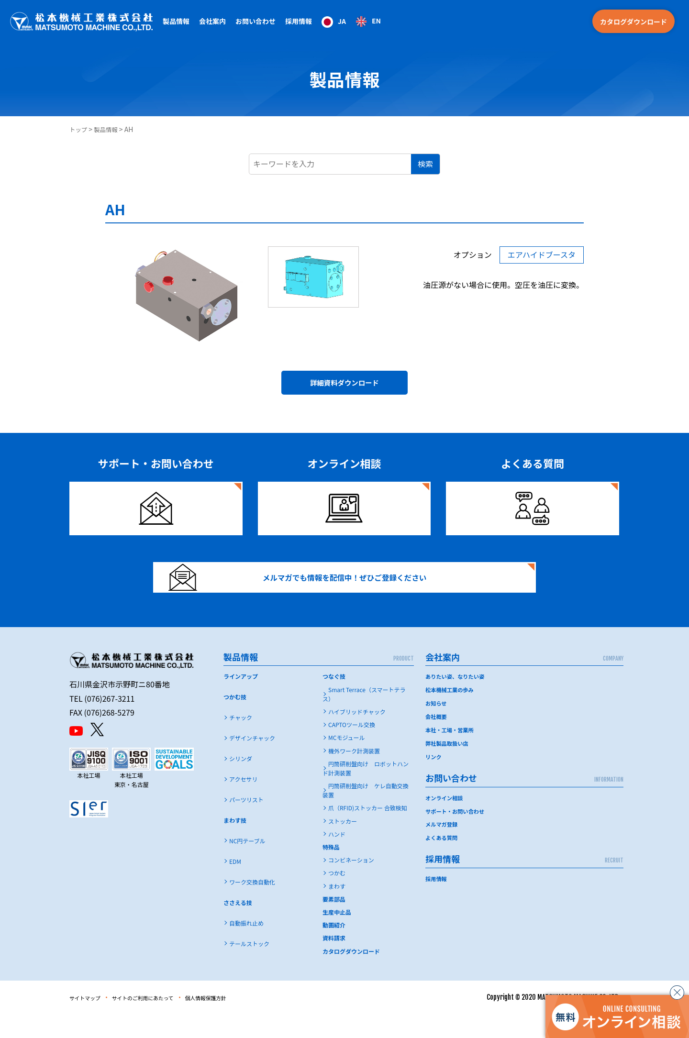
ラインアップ (240, 700)
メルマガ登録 (442, 845)
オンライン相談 (445, 819)
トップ (79, 129)
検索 (425, 163)
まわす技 (234, 844)
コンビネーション (351, 884)
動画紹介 (333, 949)
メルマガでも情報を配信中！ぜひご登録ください (314, 592)
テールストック (249, 967)
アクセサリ (243, 803)
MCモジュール (346, 761)
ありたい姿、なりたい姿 (457, 700)
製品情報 (109, 129)
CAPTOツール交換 (351, 748)
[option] (368, 21)
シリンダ (240, 782)
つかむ (336, 897)
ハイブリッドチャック (357, 735)
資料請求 (333, 962)
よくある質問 (442, 858)
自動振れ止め (246, 947)
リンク (434, 778)
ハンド (336, 858)
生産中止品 (336, 936)
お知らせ (436, 726)
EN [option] (376, 20)
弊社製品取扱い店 (448, 765)
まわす (336, 910)
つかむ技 (234, 721)
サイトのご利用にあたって (161, 1021)
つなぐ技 (333, 700)
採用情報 (298, 21)
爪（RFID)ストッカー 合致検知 (367, 832)
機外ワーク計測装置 (354, 774)
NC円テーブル (247, 865)
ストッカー (342, 845)
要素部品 (333, 923)
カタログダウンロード (633, 21)
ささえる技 (237, 926)
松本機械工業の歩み (451, 713)
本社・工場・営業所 (451, 752)
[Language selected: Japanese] (351, 21)
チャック (240, 741)
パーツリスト (246, 823)
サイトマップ (89, 1021)
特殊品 (331, 871)
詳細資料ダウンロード (344, 386)
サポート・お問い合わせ (457, 832)
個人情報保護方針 (239, 1021)
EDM (235, 885)
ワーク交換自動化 (252, 906)
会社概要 (436, 739)
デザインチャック (252, 762)
